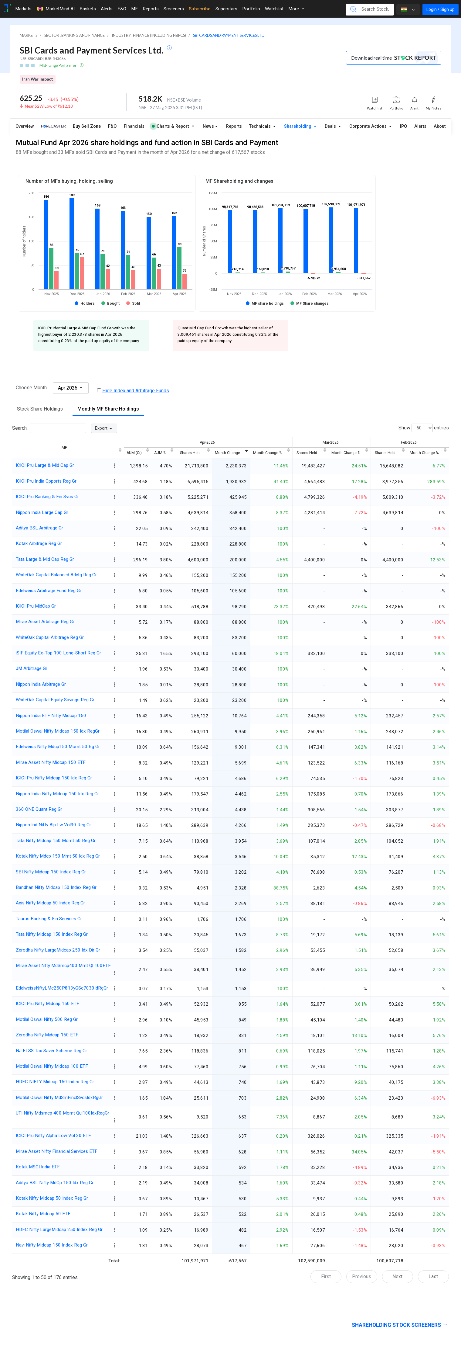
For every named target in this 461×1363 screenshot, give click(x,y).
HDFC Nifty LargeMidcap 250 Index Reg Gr (59, 1229)
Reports (234, 126)
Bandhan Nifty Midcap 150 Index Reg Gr (56, 887)
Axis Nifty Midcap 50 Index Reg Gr (50, 903)
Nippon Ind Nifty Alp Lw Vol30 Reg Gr (53, 824)
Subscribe (200, 9)
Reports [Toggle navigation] (151, 9)
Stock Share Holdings (40, 409)
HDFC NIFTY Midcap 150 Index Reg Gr (55, 1081)
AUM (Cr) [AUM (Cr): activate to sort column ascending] (134, 453)
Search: (49, 428)
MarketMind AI (55, 8)
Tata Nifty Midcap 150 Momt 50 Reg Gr (56, 840)
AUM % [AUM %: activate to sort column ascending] (160, 453)
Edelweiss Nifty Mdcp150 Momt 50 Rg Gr (58, 746)
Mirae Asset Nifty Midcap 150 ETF (51, 762)
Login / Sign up (440, 9)
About (440, 126)
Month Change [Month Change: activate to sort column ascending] (227, 453)
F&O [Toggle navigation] (121, 9)
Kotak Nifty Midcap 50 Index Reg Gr (52, 1198)
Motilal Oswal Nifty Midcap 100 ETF (52, 1066)
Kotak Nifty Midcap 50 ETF (43, 1213)
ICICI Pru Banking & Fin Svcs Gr (47, 496)
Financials (134, 126)
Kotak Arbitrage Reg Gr (39, 543)
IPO (403, 126)
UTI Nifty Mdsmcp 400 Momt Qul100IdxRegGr (62, 1113)
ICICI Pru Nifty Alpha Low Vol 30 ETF (53, 1135)
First (326, 1276)
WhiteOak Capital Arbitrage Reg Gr (50, 637)
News (208, 126)
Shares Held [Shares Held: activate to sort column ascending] (190, 453)
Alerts (420, 126)
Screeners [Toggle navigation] (174, 9)
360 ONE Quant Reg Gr (39, 809)
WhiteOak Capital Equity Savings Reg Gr (55, 699)
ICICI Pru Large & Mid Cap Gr (45, 465)
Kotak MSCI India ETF (38, 1167)
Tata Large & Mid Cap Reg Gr (45, 559)
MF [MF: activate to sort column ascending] (64, 448)
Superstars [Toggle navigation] (226, 9)
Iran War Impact (37, 79)
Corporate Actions (368, 126)
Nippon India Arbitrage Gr (41, 684)
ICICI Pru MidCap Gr (36, 606)
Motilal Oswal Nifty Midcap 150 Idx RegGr (58, 731)
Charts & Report (170, 126)
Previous (361, 1276)
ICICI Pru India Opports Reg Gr (46, 481)
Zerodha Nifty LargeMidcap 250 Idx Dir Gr (58, 950)
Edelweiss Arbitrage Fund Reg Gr (48, 590)
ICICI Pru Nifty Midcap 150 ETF (47, 1003)
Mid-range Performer (58, 65)
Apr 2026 (68, 388)
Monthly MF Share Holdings (108, 409)
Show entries (423, 428)
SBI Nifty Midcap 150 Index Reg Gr (51, 872)
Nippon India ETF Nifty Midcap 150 (51, 715)
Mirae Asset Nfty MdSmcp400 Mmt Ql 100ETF (63, 965)
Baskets (88, 9)
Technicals (260, 126)
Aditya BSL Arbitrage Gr (39, 528)
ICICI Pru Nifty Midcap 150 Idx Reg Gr (54, 778)
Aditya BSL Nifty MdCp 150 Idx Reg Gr (54, 1182)
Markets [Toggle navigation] (23, 9)
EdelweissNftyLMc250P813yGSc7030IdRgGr (62, 988)
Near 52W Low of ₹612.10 (49, 106)
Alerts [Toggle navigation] (107, 9)
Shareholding (298, 126)
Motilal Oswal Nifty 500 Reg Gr (47, 1019)
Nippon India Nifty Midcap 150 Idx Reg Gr (57, 793)
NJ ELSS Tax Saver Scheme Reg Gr (51, 1050)
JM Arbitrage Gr (31, 668)
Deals (331, 126)
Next (397, 1276)
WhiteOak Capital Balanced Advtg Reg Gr (56, 574)
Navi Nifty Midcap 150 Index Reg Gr (52, 1245)
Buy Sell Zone (87, 126)
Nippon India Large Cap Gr (42, 512)
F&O (112, 126)
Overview (24, 126)
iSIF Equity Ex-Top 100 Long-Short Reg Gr (58, 653)
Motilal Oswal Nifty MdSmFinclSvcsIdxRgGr (59, 1097)
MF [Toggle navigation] (134, 9)
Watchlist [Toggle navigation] (274, 9)
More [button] (296, 9)
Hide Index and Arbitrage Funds (135, 391)
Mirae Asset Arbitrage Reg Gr (45, 621)
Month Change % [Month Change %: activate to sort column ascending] (267, 453)
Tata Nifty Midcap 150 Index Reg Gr (52, 934)
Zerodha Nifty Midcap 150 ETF (47, 1035)
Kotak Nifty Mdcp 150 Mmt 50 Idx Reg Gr (58, 856)
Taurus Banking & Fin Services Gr (49, 918)
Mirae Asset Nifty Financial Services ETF (56, 1151)
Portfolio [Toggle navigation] (251, 9)
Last (433, 1276)
